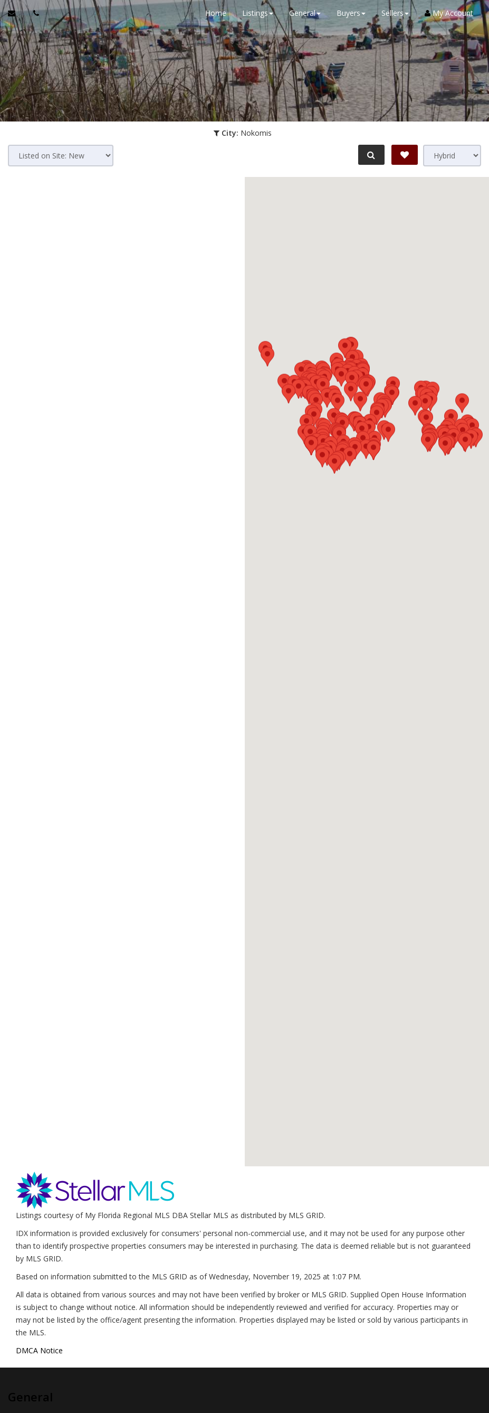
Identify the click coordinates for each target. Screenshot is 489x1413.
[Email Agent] (16, 13)
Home (215, 13)
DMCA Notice (39, 1350)
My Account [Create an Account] (449, 13)
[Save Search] (404, 155)
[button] (352, 637)
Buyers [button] (351, 13)
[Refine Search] (371, 155)
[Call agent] (33, 13)
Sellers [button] (395, 13)
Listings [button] (257, 13)
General (30, 1397)
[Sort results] (60, 155)
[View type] (452, 155)
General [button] (305, 13)
